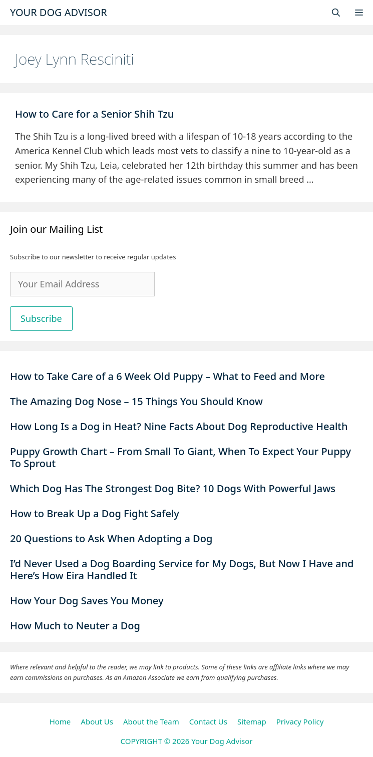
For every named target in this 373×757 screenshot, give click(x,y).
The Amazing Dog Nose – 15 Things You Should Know (137, 401)
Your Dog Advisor (58, 12)
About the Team (151, 721)
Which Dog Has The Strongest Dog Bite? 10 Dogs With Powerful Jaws (172, 488)
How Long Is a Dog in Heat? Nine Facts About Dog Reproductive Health (178, 426)
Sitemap (251, 721)
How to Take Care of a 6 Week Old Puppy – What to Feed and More (167, 376)
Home (60, 721)
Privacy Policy (300, 721)
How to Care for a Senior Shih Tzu (95, 114)
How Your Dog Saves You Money (86, 600)
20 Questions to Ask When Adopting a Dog (111, 538)
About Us (97, 721)
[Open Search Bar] (335, 12)
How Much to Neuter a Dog (75, 625)
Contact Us (208, 721)
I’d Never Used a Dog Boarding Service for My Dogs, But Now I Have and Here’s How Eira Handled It (181, 569)
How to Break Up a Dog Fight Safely (94, 513)
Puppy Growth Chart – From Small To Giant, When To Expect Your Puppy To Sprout (180, 457)
